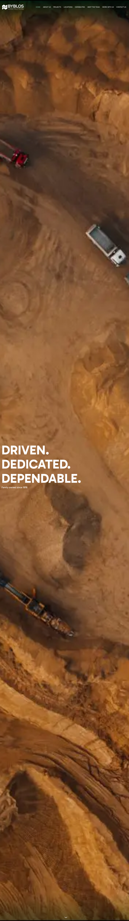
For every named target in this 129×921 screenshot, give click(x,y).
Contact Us (121, 7)
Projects (57, 7)
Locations (68, 7)
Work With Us (108, 7)
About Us (47, 7)
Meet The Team (93, 7)
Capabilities (80, 7)
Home (38, 7)
